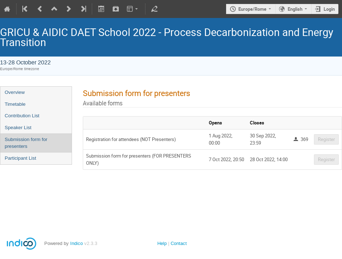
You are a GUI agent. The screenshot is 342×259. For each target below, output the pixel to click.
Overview (15, 92)
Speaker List (18, 127)
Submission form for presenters (26, 143)
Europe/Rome (252, 9)
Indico (76, 243)
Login (329, 9)
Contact (179, 243)
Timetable (15, 104)
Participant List (20, 158)
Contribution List (22, 115)
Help (162, 243)
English (295, 9)
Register (326, 139)
